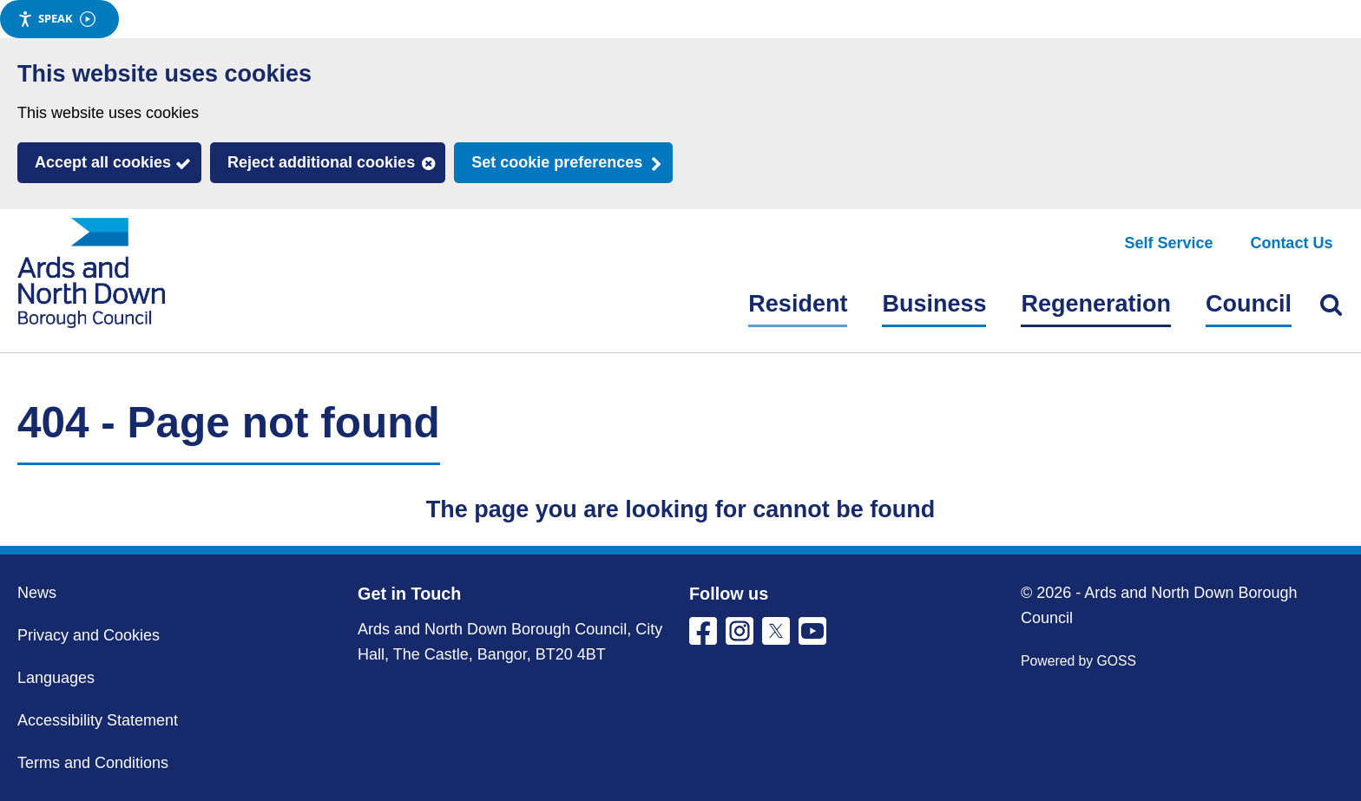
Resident (797, 304)
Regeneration (1096, 304)
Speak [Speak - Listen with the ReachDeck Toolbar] (56, 18)
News (36, 592)
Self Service (1169, 243)
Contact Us (1291, 243)
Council (1249, 304)
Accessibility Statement (97, 720)
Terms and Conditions (92, 762)
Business (934, 304)
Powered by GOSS (1078, 660)
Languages (56, 677)
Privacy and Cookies (88, 635)
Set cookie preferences (556, 162)
